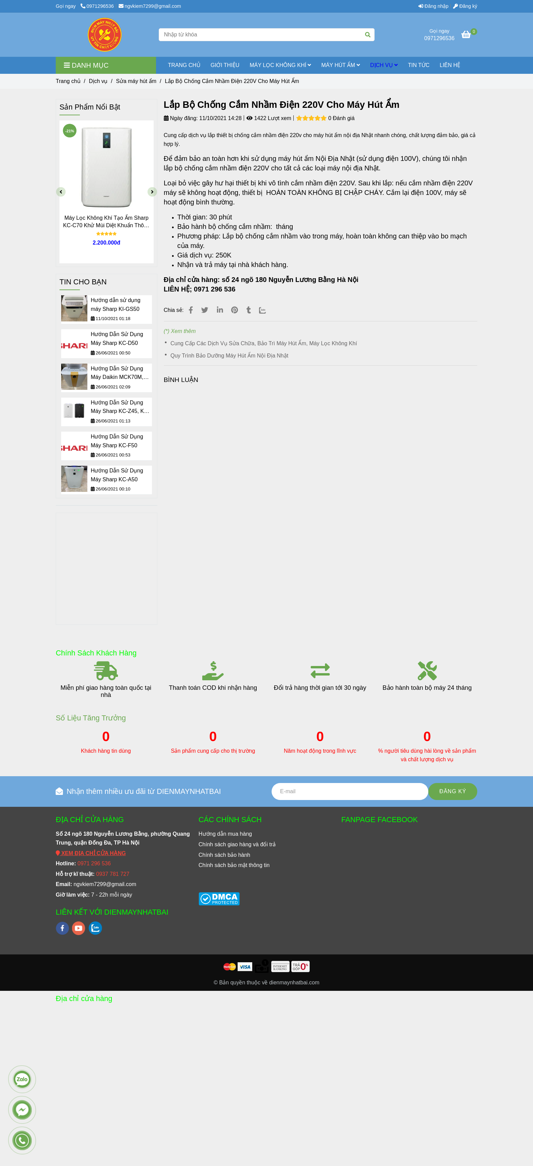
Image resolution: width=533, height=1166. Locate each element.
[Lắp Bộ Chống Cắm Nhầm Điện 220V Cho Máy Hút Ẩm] (105, 35)
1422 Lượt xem (268, 118)
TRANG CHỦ (184, 65)
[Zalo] (267, 310)
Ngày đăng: (181, 118)
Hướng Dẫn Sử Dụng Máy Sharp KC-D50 (117, 338)
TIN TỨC (418, 65)
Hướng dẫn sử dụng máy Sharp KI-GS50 (115, 304)
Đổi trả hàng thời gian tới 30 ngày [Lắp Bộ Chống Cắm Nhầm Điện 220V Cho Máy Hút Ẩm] (320, 687)
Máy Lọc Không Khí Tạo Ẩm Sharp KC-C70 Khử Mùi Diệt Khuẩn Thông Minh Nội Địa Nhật (106, 222)
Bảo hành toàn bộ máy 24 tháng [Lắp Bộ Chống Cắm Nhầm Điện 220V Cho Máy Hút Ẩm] (426, 687)
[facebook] (62, 928)
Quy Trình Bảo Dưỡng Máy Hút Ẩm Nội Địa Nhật (230, 356)
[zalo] (95, 928)
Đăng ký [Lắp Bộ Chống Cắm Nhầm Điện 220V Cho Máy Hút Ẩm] (465, 6)
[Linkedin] (219, 310)
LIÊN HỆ (450, 65)
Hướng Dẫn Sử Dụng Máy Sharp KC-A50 (117, 475)
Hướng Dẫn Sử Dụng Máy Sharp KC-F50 (117, 441)
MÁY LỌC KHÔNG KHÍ (280, 65)
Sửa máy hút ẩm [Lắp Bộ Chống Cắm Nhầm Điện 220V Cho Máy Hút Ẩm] (136, 81)
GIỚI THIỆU (225, 65)
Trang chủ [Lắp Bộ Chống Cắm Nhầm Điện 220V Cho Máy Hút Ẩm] (68, 81)
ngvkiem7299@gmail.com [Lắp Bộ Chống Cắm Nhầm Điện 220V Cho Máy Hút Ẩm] (150, 6)
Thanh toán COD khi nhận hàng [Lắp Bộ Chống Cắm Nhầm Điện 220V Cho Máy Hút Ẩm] (213, 687)
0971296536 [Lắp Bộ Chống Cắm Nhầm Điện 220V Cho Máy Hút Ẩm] (97, 6)
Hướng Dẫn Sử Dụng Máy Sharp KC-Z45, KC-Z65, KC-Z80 (120, 408)
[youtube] (78, 928)
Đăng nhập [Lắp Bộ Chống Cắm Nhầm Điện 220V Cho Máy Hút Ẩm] (433, 6)
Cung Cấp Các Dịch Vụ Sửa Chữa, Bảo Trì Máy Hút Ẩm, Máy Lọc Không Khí (264, 343)
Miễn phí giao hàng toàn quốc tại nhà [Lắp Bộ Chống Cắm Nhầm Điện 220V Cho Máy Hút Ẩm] (106, 691)
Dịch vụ (384, 65)
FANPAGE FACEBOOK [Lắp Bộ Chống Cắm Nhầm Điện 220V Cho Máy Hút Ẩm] (379, 819)
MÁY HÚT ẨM (340, 65)
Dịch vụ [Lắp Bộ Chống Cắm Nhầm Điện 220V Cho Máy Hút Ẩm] (98, 81)
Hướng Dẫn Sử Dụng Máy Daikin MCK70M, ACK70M (117, 374)
